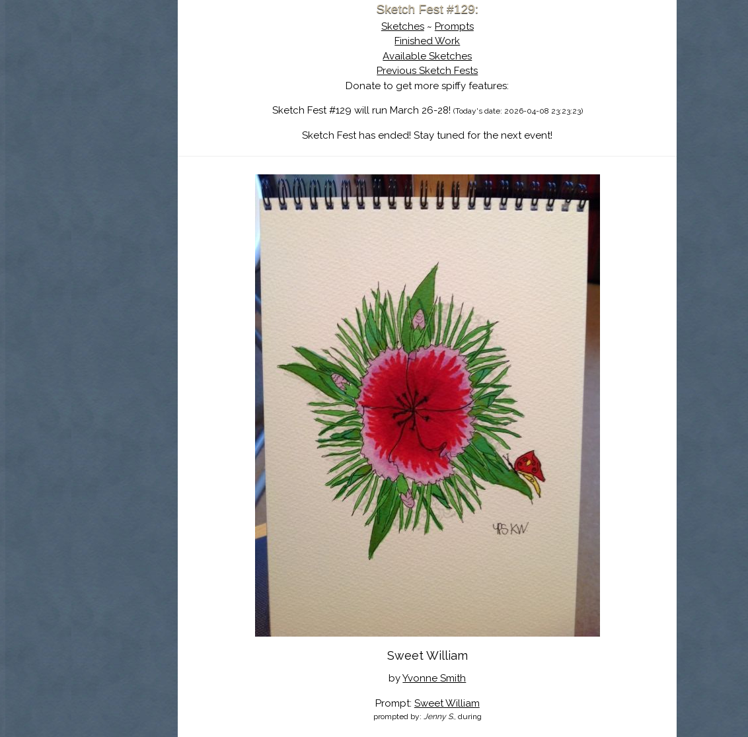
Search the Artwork (170, 135)
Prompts (499, 26)
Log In (138, 155)
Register (197, 155)
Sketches (448, 26)
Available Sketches (472, 56)
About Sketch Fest (170, 94)
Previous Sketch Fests (472, 71)
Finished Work (472, 41)
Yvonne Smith (479, 678)
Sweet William (492, 703)
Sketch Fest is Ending (170, 75)
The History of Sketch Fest (170, 115)
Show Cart (149, 172)
